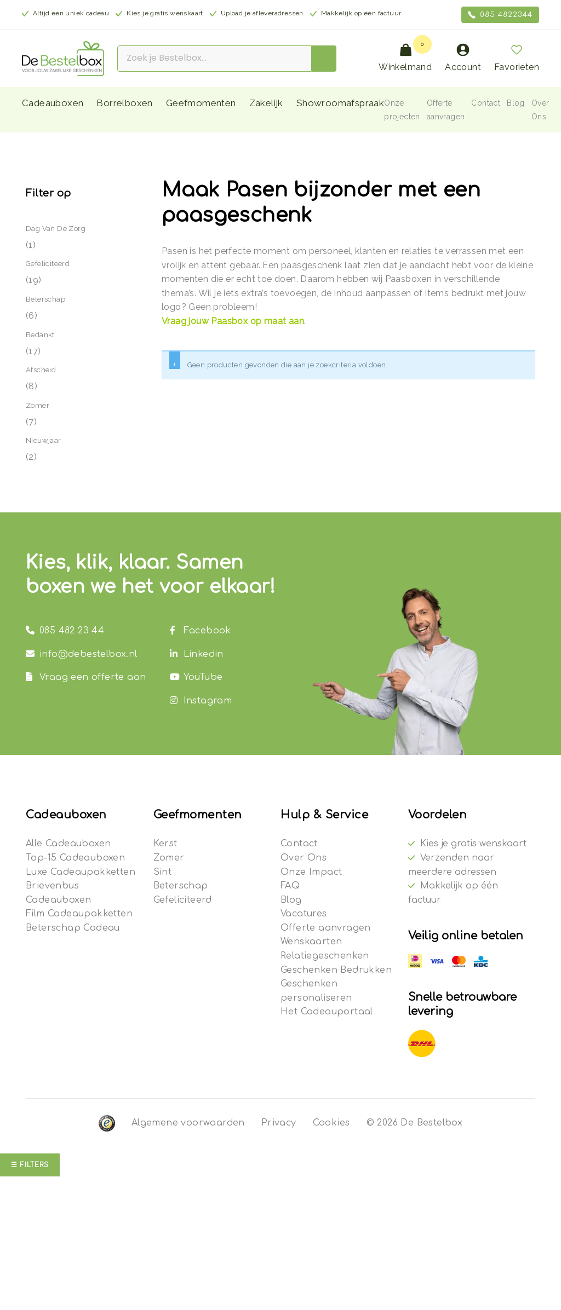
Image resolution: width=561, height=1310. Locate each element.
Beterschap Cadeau (73, 928)
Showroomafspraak (340, 102)
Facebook (200, 631)
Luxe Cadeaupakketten (80, 872)
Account (463, 57)
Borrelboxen (124, 102)
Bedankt (40, 335)
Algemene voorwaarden (188, 1123)
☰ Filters (30, 1165)
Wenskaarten (311, 942)
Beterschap (45, 299)
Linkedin (197, 654)
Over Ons (303, 858)
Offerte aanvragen (325, 928)
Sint (162, 872)
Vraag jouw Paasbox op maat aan (233, 321)
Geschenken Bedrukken (336, 970)
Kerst (165, 844)
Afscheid (41, 370)
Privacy (278, 1123)
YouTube (196, 677)
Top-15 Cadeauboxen (75, 858)
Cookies (331, 1123)
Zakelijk (266, 102)
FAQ (290, 886)
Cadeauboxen (52, 102)
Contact (485, 103)
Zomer (37, 405)
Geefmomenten (201, 102)
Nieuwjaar (43, 440)
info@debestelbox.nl (82, 654)
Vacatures (303, 914)
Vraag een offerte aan (86, 677)
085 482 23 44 (65, 631)
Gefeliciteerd (48, 263)
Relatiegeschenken (324, 956)
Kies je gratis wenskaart (473, 844)
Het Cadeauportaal (326, 1012)
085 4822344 (500, 15)
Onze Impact (311, 872)
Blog (516, 103)
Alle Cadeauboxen (68, 844)
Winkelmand (405, 57)
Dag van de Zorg (55, 228)
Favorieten (516, 57)
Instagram (201, 701)
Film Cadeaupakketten (79, 914)
